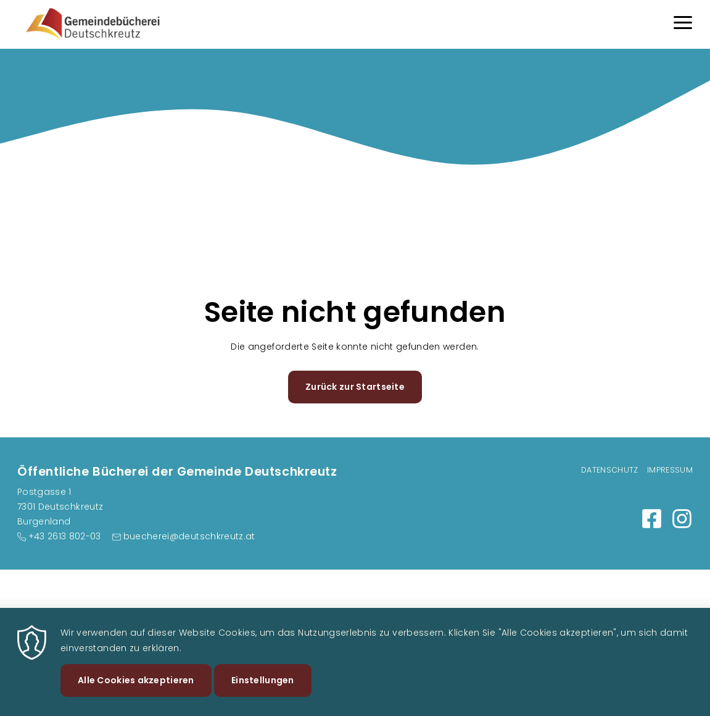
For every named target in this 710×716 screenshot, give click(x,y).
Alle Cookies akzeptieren (136, 688)
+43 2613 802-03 (64, 536)
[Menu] (682, 24)
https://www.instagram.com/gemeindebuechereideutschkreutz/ (682, 518)
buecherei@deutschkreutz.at (189, 536)
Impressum (670, 470)
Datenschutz (609, 470)
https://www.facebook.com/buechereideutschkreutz (652, 518)
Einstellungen (262, 688)
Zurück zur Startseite (355, 387)
